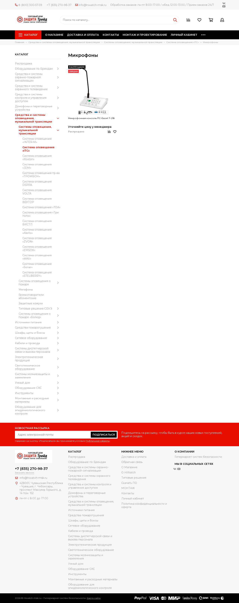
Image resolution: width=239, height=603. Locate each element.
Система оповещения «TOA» (41, 207)
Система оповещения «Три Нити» (40, 214)
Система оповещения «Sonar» (37, 265)
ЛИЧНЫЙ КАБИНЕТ (184, 35)
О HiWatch (128, 472)
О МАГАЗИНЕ (54, 35)
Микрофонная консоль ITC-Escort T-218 (91, 118)
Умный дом (38, 382)
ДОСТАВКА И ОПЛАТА (83, 35)
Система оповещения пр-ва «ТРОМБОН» (41, 174)
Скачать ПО (129, 483)
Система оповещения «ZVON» (37, 240)
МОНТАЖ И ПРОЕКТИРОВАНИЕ (145, 35)
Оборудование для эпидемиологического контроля (38, 410)
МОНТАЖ (128, 488)
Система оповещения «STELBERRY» (37, 274)
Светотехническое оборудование (38, 367)
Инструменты (38, 393)
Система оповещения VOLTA (37, 191)
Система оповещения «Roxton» (37, 157)
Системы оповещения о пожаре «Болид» (40, 315)
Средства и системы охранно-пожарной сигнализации (38, 77)
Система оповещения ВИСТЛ (37, 222)
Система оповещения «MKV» (37, 257)
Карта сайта (93, 598)
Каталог (28, 35)
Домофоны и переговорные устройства (38, 108)
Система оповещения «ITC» (38, 149)
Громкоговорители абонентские (31, 296)
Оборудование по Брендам (38, 68)
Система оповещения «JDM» (37, 166)
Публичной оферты (98, 440)
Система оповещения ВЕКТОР (37, 200)
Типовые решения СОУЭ (40, 308)
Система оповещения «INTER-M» (37, 140)
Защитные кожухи (31, 303)
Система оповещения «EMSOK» (37, 248)
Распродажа (23, 63)
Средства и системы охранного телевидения (38, 87)
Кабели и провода (38, 343)
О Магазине (129, 467)
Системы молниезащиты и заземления (38, 375)
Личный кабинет (132, 498)
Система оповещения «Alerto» (37, 231)
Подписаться (104, 434)
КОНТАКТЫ (111, 35)
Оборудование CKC (38, 388)
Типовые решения (133, 477)
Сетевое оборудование (38, 338)
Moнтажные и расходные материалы (38, 400)
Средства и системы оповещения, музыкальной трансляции (38, 118)
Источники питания (38, 322)
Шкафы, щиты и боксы (38, 332)
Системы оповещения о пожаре (40, 282)
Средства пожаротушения (38, 327)
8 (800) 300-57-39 (28, 5)
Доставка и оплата (133, 456)
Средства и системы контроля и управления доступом (38, 98)
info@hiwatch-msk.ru (90, 5)
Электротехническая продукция (38, 358)
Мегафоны (26, 289)
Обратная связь (131, 462)
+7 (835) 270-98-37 (59, 5)
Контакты (127, 493)
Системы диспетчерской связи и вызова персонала (38, 350)
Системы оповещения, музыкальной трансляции (40, 130)
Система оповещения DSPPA (37, 183)
